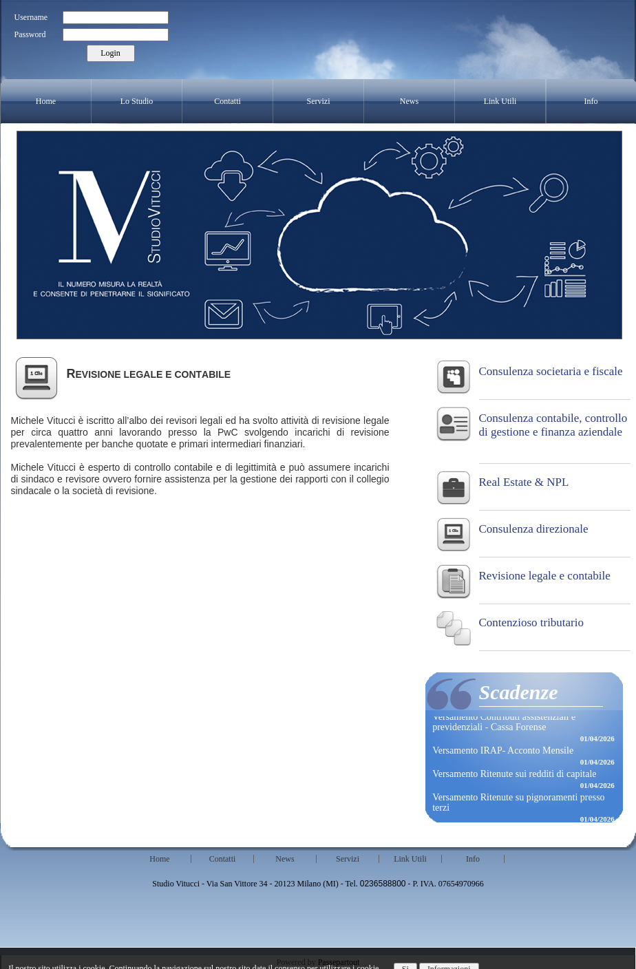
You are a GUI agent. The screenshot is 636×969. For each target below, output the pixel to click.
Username (31, 17)
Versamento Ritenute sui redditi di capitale (514, 774)
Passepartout (339, 962)
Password (30, 34)
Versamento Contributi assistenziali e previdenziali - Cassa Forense (503, 722)
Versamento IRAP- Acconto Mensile (502, 751)
